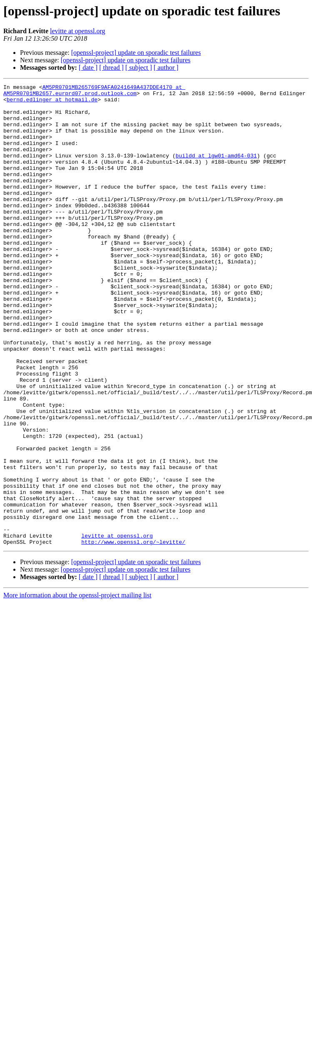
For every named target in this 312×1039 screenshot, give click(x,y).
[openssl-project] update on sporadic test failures (136, 52)
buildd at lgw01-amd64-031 (216, 170)
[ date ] (88, 67)
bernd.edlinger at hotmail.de (52, 103)
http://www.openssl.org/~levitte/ (133, 634)
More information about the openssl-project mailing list (77, 687)
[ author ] (166, 67)
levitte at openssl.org (77, 30)
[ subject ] (138, 67)
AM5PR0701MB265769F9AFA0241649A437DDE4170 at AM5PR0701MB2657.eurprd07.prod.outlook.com (94, 91)
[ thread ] (111, 67)
